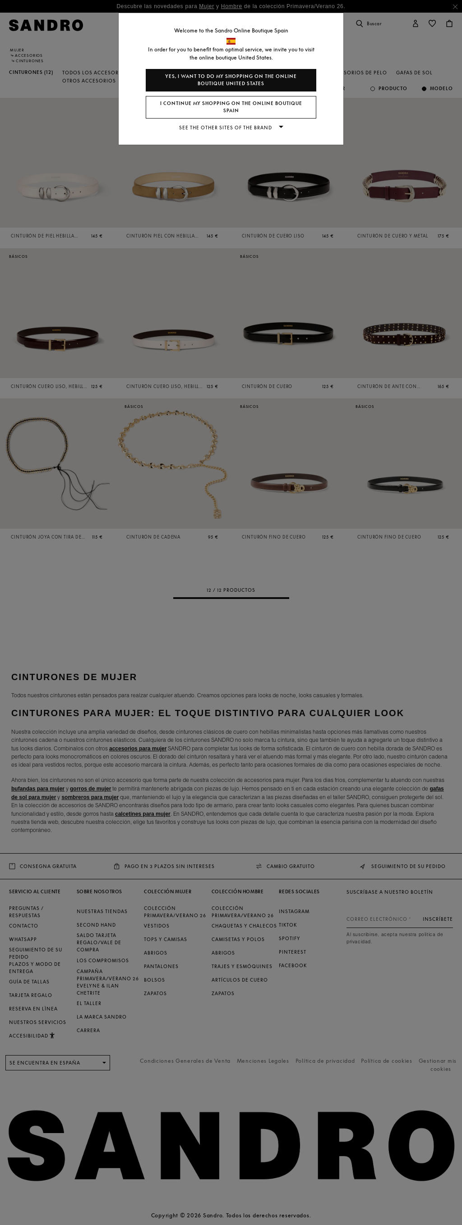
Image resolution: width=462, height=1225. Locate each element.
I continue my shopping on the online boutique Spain (231, 107)
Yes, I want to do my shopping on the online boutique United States (231, 80)
